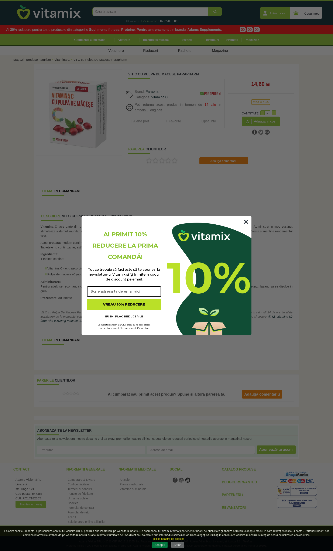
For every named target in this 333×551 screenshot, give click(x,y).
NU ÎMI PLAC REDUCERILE (124, 316)
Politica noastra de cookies (167, 538)
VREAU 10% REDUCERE (124, 304)
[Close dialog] (246, 221)
